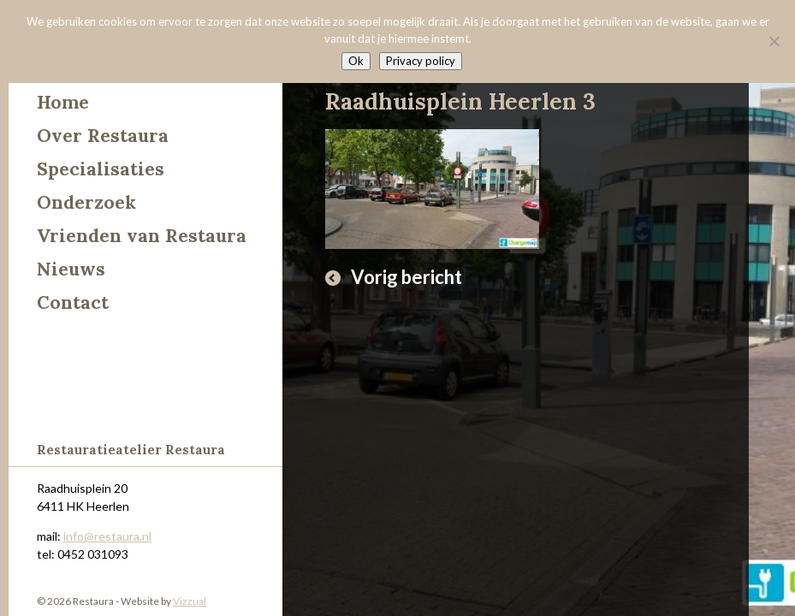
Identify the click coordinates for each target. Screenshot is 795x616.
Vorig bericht (406, 276)
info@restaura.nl (107, 536)
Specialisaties (100, 169)
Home (63, 102)
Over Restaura (103, 135)
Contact (73, 302)
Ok (356, 61)
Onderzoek (86, 202)
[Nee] (773, 41)
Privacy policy (420, 61)
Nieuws (71, 269)
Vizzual (189, 601)
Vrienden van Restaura (141, 235)
